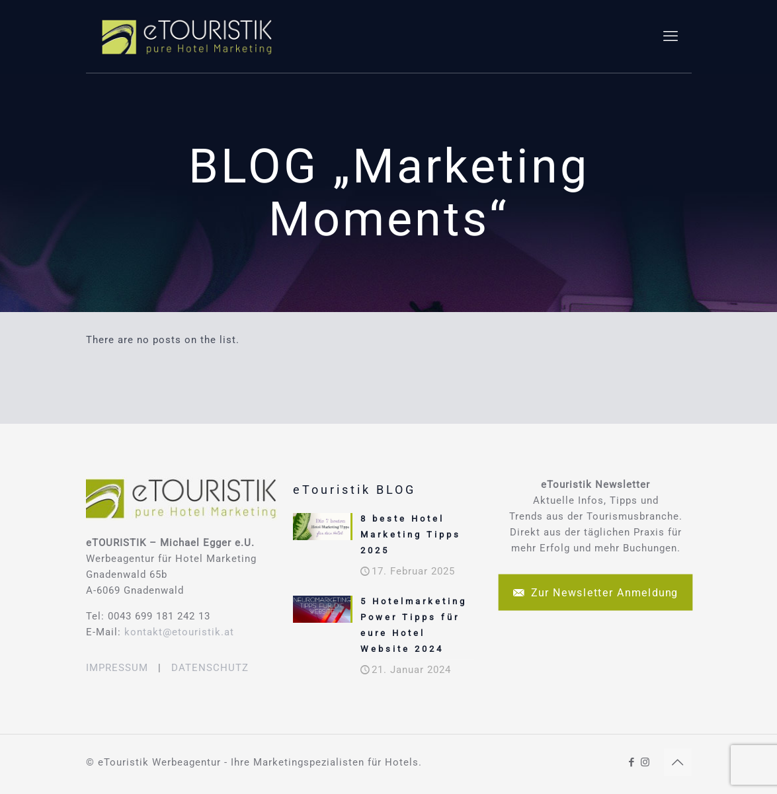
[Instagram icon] (646, 762)
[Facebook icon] (632, 762)
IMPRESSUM (117, 668)
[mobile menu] (670, 36)
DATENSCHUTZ (210, 668)
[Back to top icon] (678, 762)
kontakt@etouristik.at (179, 632)
